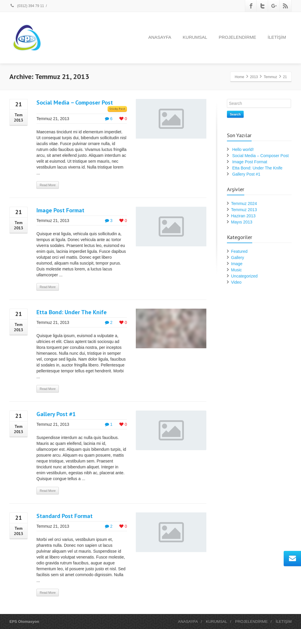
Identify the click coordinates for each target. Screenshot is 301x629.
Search (235, 114)
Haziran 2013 (243, 215)
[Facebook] (251, 6)
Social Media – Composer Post (74, 102)
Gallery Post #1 (56, 414)
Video (236, 282)
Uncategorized (244, 276)
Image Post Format (60, 210)
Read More (48, 185)
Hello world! (243, 149)
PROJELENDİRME (237, 37)
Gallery (237, 257)
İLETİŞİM (276, 37)
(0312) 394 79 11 (26, 6)
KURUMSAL (195, 37)
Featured (239, 251)
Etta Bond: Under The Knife (71, 312)
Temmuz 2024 (244, 203)
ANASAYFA (159, 37)
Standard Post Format (64, 516)
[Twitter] (262, 6)
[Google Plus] (274, 6)
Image (237, 263)
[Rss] (285, 6)
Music (236, 270)
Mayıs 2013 (241, 222)
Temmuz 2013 (244, 209)
